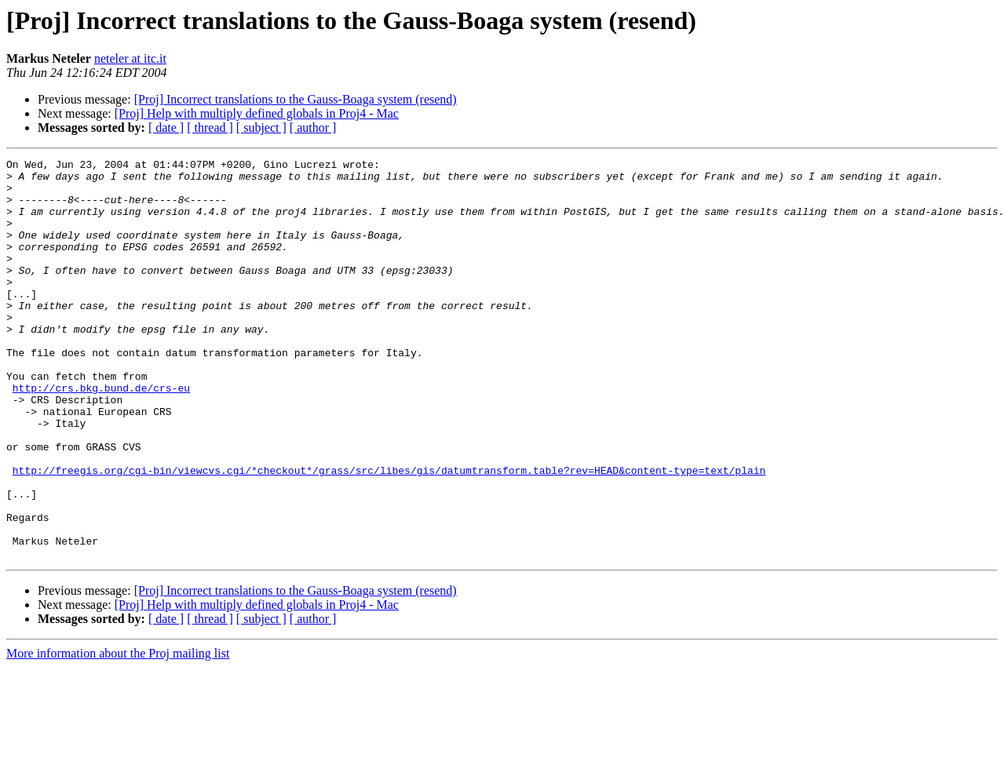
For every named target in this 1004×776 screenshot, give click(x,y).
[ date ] (166, 127)
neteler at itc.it (130, 58)
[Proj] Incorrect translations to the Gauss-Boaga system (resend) (295, 99)
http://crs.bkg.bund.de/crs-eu (101, 435)
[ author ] (313, 127)
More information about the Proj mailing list (117, 733)
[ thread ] (210, 127)
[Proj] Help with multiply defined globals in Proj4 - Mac (257, 113)
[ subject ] (261, 127)
